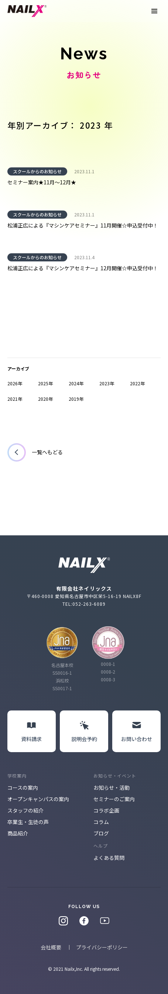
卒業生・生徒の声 (28, 822)
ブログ (101, 833)
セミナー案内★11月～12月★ (41, 182)
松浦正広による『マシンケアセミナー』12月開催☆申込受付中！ (82, 268)
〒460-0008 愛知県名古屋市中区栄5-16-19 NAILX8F (84, 596)
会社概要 (51, 947)
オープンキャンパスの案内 (38, 799)
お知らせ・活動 (111, 787)
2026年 (14, 383)
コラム (101, 822)
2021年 (14, 399)
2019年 (76, 399)
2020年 (45, 399)
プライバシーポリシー (102, 947)
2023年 (106, 383)
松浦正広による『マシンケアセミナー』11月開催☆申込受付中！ (82, 225)
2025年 (45, 383)
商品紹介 (17, 833)
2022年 (137, 383)
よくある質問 (108, 857)
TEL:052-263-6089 (83, 604)
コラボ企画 (106, 810)
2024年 (76, 383)
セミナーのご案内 (114, 799)
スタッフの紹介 (25, 810)
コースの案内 (22, 787)
